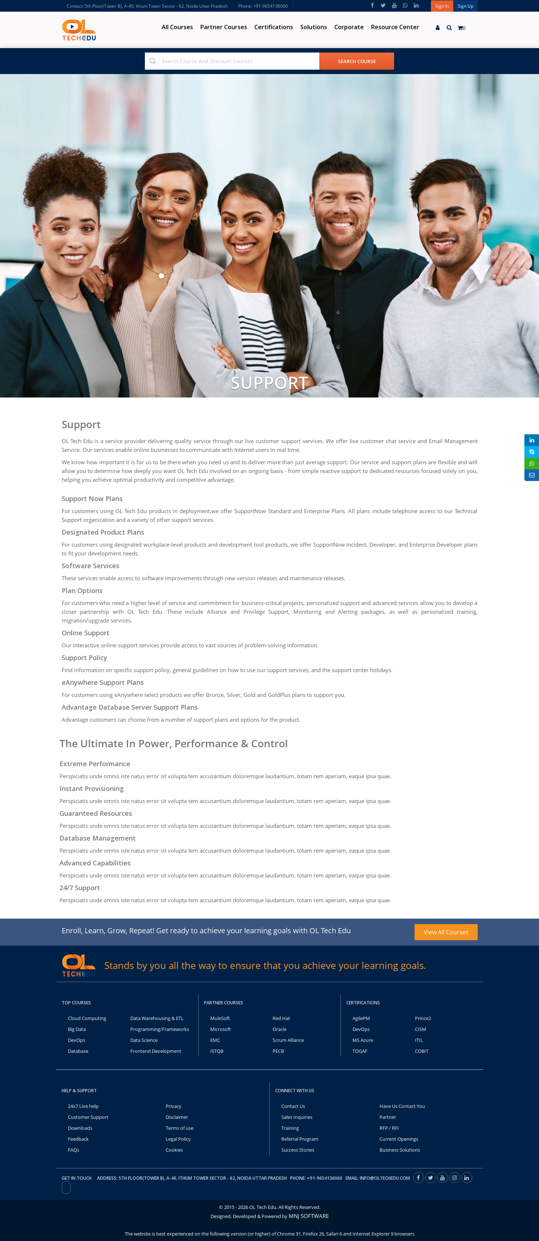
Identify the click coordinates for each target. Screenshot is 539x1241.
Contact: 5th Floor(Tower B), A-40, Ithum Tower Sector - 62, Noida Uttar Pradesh (147, 6)
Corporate (349, 27)
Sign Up (465, 6)
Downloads (80, 1128)
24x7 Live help (83, 1106)
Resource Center (395, 27)
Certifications (273, 27)
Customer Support (88, 1117)
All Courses (177, 27)
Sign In (442, 6)
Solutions (313, 27)
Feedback (78, 1139)
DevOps (76, 1040)
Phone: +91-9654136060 (263, 6)
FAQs (73, 1150)
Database (78, 1051)
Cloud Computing (87, 1018)
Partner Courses (223, 27)
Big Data (77, 1029)
